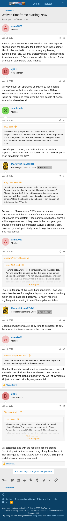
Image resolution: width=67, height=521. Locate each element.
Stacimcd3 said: (11, 412)
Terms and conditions (25, 499)
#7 (64, 349)
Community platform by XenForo (26, 508)
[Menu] (4, 3)
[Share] (60, 38)
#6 (64, 320)
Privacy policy (43, 499)
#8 (64, 406)
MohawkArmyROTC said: (16, 355)
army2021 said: (11, 182)
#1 (64, 38)
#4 (64, 176)
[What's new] (56, 4)
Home (5, 502)
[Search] (63, 4)
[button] (3, 494)
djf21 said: (8, 127)
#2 (64, 81)
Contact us (7, 499)
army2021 (9, 19)
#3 (64, 120)
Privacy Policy (36, 516)
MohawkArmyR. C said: (15, 258)
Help (54, 499)
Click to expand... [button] (34, 284)
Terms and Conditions (55, 516)
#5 (64, 252)
